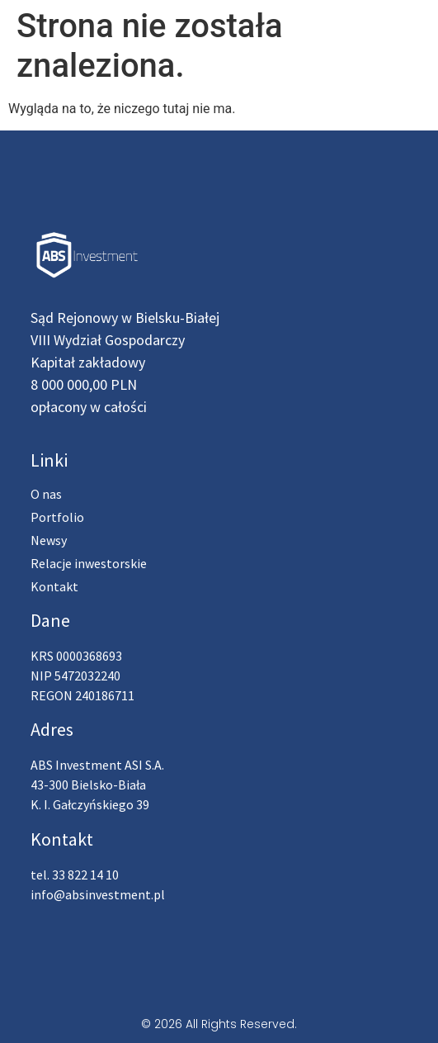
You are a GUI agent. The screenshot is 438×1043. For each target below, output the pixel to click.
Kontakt (54, 586)
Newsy (49, 540)
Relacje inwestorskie (89, 563)
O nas (46, 494)
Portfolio (57, 517)
